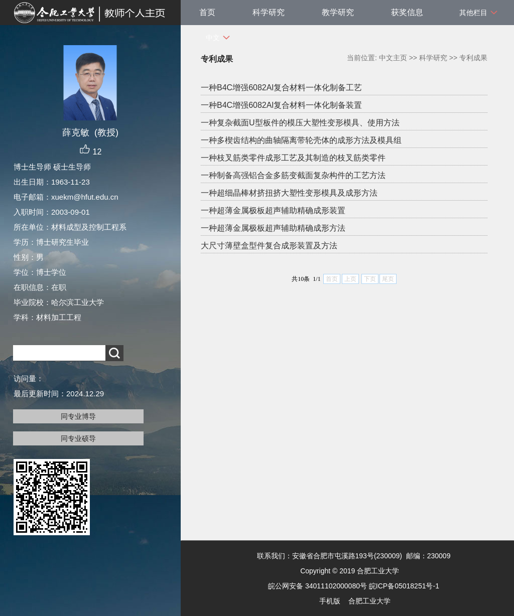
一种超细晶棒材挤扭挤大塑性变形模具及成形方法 (289, 193)
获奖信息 (407, 12)
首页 (207, 12)
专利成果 (473, 58)
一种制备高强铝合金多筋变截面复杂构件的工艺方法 (293, 175)
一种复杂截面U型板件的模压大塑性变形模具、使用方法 (300, 122)
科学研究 (268, 12)
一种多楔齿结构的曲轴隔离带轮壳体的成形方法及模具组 (301, 140)
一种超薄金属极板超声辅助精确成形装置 (273, 210)
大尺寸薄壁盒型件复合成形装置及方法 (269, 245)
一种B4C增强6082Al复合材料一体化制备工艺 (281, 87)
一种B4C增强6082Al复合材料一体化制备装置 (281, 105)
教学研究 (338, 12)
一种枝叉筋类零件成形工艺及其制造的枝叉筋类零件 (293, 157)
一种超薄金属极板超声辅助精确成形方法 (273, 228)
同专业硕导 (78, 438)
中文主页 (393, 58)
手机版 (329, 601)
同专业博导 (78, 416)
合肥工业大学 (369, 601)
